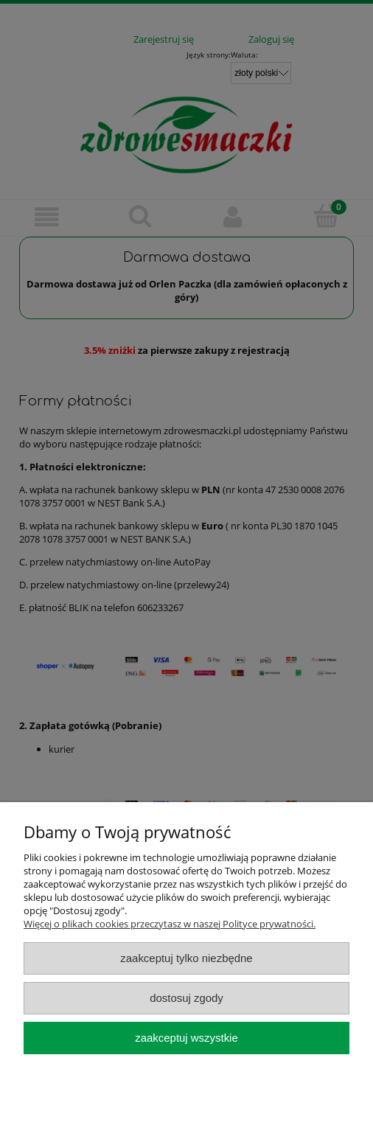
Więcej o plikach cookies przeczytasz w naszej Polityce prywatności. (170, 923)
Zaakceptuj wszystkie (186, 1037)
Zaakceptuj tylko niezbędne (186, 958)
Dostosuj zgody (186, 998)
